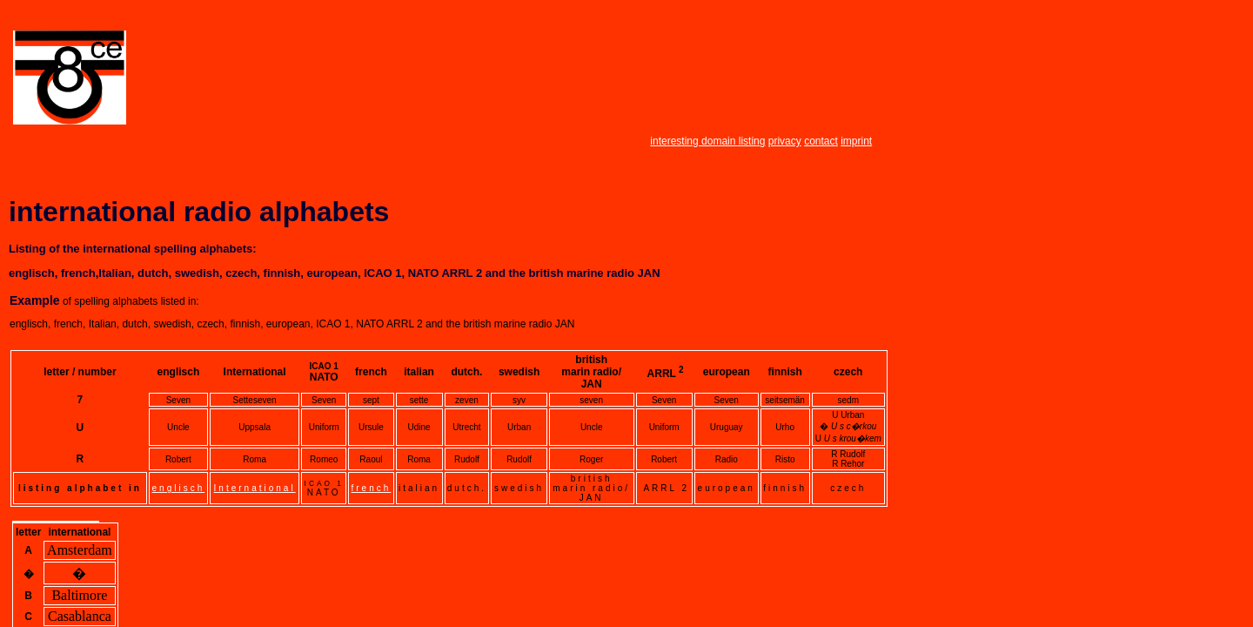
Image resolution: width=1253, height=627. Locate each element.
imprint (856, 141)
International (255, 488)
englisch (178, 488)
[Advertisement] (472, 79)
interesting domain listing (707, 141)
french (372, 488)
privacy (784, 141)
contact (821, 141)
